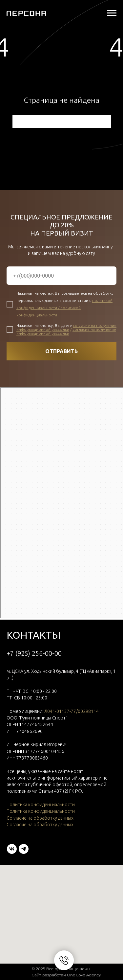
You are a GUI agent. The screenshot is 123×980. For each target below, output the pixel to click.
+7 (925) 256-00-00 (34, 653)
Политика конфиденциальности (41, 804)
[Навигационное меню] (111, 13)
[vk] (12, 849)
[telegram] (24, 849)
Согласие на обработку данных (40, 818)
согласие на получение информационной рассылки (66, 327)
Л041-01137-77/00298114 (71, 711)
